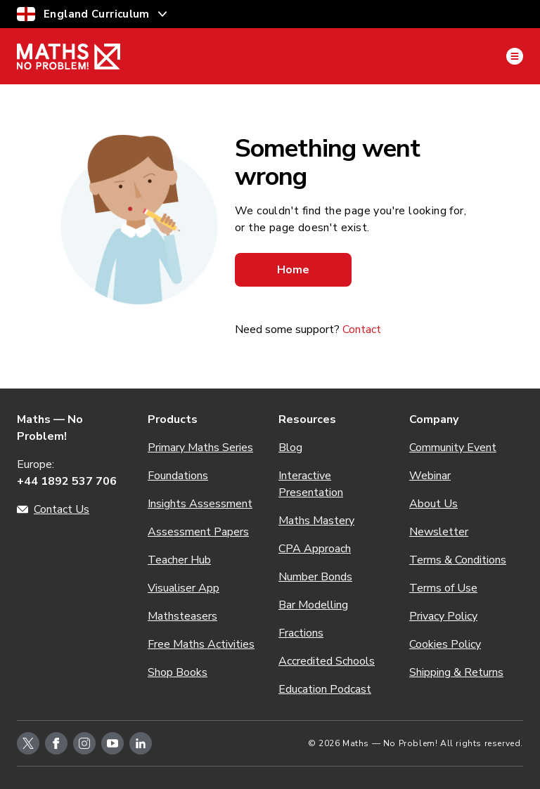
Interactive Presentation (310, 484)
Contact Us (61, 509)
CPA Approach (314, 548)
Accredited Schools (326, 661)
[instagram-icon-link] (84, 743)
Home (293, 270)
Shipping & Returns (456, 672)
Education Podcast (324, 689)
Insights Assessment (200, 503)
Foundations (178, 475)
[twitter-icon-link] (28, 743)
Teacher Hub (179, 560)
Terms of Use (443, 588)
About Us (433, 503)
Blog (290, 447)
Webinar (430, 475)
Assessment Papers (198, 532)
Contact (361, 329)
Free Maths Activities (201, 644)
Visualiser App (183, 588)
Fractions (300, 633)
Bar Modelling (313, 605)
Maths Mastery (316, 520)
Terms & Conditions (457, 560)
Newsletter (438, 532)
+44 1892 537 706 (67, 481)
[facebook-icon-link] (56, 743)
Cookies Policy (445, 644)
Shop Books (177, 672)
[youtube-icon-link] (112, 743)
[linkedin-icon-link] (140, 743)
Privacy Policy (443, 616)
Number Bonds (315, 577)
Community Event (452, 447)
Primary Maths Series (200, 447)
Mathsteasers (182, 616)
